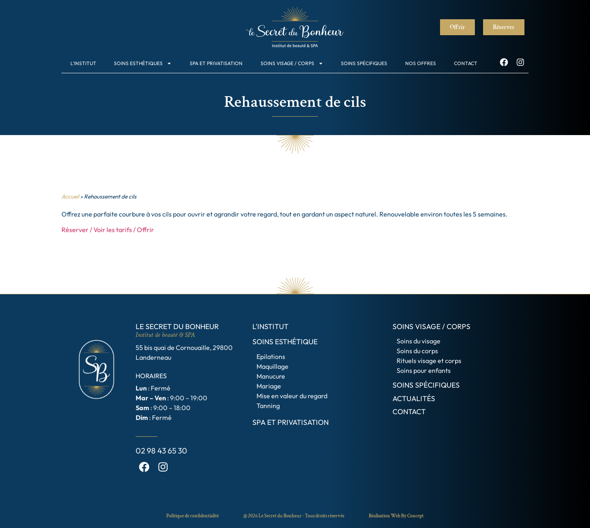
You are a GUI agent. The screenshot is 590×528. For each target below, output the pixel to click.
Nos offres (420, 63)
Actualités (414, 398)
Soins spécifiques (364, 63)
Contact (465, 63)
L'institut (270, 326)
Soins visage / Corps (292, 63)
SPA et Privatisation (216, 63)
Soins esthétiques (143, 63)
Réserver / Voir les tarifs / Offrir (107, 230)
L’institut (83, 63)
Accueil (70, 196)
